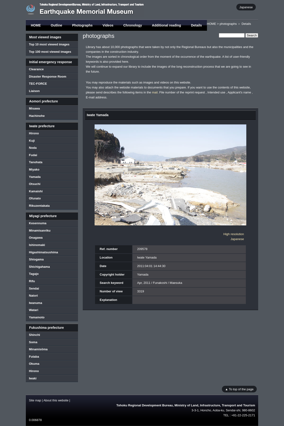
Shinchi (34, 335)
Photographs (82, 25)
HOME (36, 25)
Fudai (33, 155)
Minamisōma (38, 349)
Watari (33, 310)
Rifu (32, 281)
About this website (56, 400)
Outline (56, 25)
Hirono (34, 133)
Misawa (34, 108)
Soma (33, 342)
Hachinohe (37, 116)
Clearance (36, 69)
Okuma (34, 363)
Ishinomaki (37, 245)
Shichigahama (39, 266)
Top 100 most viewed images (50, 51)
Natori (33, 295)
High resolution (233, 234)
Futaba (34, 356)
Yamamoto (37, 317)
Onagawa (36, 237)
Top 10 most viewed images (49, 44)
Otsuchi (34, 184)
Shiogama (36, 259)
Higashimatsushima (43, 252)
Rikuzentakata (39, 205)
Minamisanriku (39, 230)
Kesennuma (37, 223)
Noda (33, 147)
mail (155, 92)
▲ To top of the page (239, 389)
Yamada (35, 177)
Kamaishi (36, 191)
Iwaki (33, 378)
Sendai (34, 288)
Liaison (34, 91)
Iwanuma (35, 303)
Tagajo (34, 274)
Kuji (32, 140)
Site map (35, 400)
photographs (228, 24)
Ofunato (35, 198)
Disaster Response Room (47, 76)
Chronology (132, 25)
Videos (108, 25)
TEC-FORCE (38, 83)
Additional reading (166, 25)
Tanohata (35, 162)
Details (196, 25)
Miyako (34, 169)
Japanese (246, 7)
